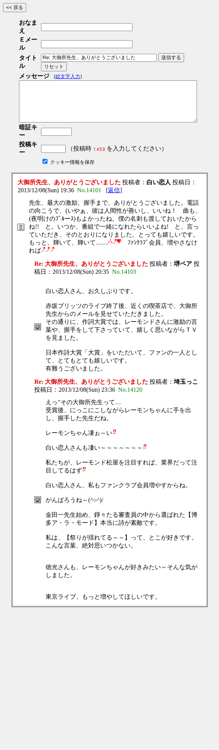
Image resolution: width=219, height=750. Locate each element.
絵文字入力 (67, 51)
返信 (114, 157)
